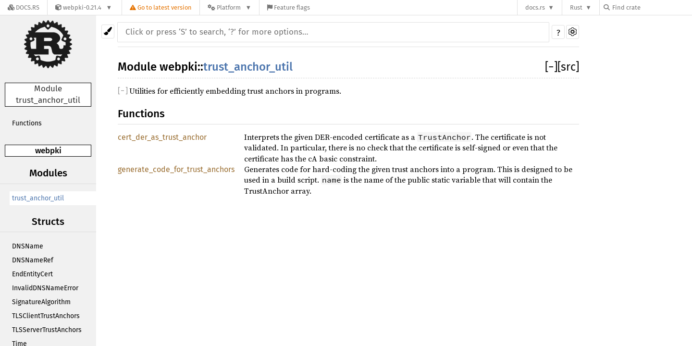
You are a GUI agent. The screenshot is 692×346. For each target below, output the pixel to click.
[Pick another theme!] (107, 31)
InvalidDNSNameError (45, 288)
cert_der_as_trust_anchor (162, 137)
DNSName (27, 246)
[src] (568, 67)
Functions (27, 123)
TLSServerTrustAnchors (47, 330)
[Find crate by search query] (651, 7)
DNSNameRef (32, 260)
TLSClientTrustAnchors (46, 316)
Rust (576, 7)
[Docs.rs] (23, 7)
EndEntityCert (32, 274)
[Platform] (229, 7)
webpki (48, 151)
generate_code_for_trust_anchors (176, 169)
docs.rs (535, 7)
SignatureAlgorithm (41, 302)
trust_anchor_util (38, 198)
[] (551, 67)
